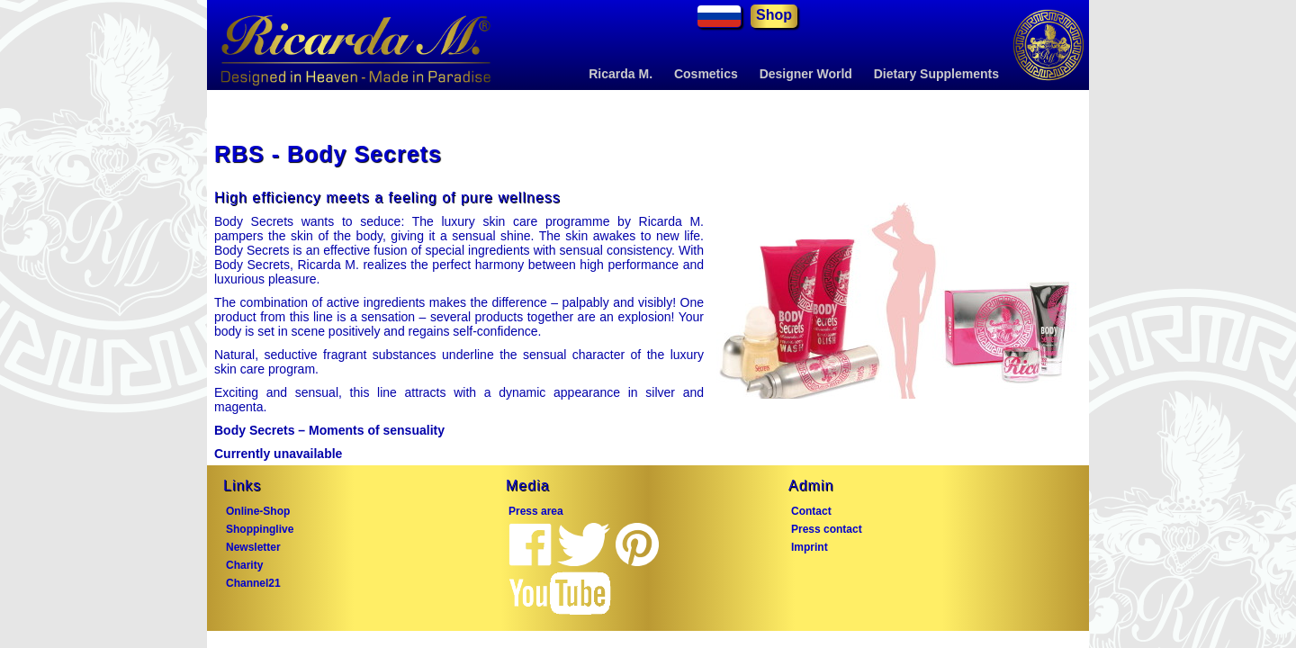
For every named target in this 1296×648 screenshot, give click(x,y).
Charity (244, 565)
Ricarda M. (620, 74)
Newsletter (253, 547)
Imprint (809, 547)
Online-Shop (258, 511)
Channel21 (253, 583)
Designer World (806, 74)
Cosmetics (706, 74)
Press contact (826, 529)
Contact (811, 511)
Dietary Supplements (936, 74)
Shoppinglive (259, 529)
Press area (535, 511)
